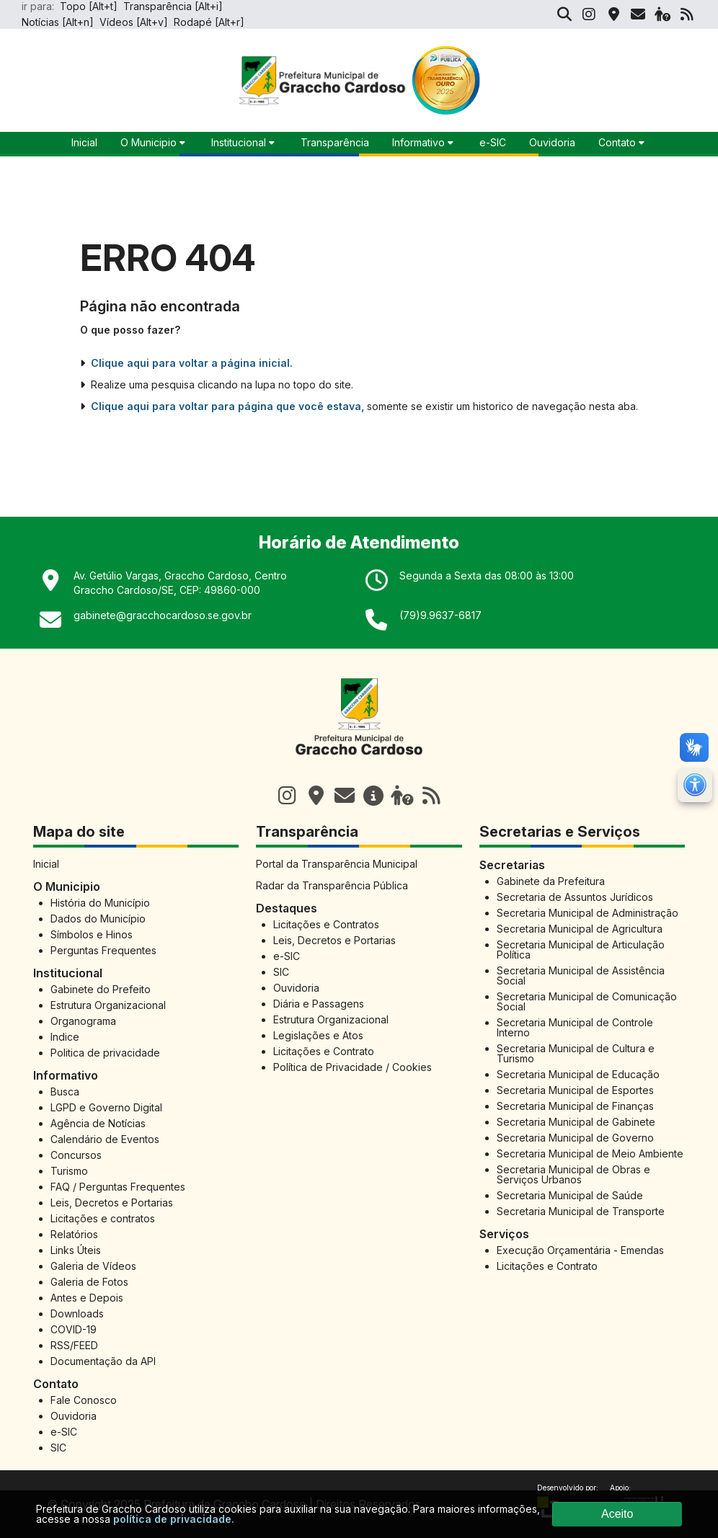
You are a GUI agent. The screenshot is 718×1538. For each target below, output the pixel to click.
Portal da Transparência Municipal (336, 864)
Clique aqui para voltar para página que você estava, (227, 406)
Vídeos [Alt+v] (133, 22)
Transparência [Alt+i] (173, 6)
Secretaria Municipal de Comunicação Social (587, 1001)
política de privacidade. (173, 1519)
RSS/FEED (74, 1345)
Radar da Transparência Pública (332, 885)
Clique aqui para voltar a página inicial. (192, 363)
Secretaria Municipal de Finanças (575, 1106)
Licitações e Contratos (326, 924)
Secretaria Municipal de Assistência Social (581, 975)
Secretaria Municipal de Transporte (581, 1211)
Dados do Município (98, 918)
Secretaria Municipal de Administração (587, 913)
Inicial (46, 864)
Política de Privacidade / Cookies (352, 1067)
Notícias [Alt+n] (58, 22)
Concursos (76, 1155)
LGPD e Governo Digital (106, 1107)
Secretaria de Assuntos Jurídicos (575, 897)
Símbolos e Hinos (91, 934)
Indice (64, 1037)
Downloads (77, 1313)
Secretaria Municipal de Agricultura (579, 929)
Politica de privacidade (105, 1052)
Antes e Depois (86, 1298)
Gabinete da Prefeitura (551, 881)
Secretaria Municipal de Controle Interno (575, 1027)
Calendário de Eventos (104, 1139)
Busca (64, 1091)
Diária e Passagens (318, 1003)
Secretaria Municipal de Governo (575, 1138)
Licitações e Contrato (323, 1051)
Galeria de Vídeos (93, 1266)
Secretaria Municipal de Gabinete (576, 1122)
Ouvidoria (552, 142)
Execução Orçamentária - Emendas (580, 1250)
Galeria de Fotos (89, 1282)
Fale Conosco (83, 1400)
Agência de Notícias (98, 1123)
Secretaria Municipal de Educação (578, 1074)
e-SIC (492, 142)
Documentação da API (103, 1361)
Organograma (83, 1021)
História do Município (100, 903)
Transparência (335, 142)
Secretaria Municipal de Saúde (570, 1195)
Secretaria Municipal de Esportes (575, 1090)
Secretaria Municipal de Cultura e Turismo (576, 1053)
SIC (58, 1447)
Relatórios (74, 1234)
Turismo (69, 1171)
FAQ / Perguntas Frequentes (117, 1187)
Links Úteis (75, 1250)
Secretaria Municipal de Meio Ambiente (590, 1153)
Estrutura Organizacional (108, 1005)
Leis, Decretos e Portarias (111, 1202)
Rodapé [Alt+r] (209, 22)
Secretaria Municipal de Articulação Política (581, 949)
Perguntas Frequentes (103, 950)
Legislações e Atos (318, 1035)
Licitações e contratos (102, 1218)
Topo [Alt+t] (89, 6)
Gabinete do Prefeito (100, 989)
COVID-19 (73, 1329)
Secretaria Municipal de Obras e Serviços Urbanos (573, 1174)
